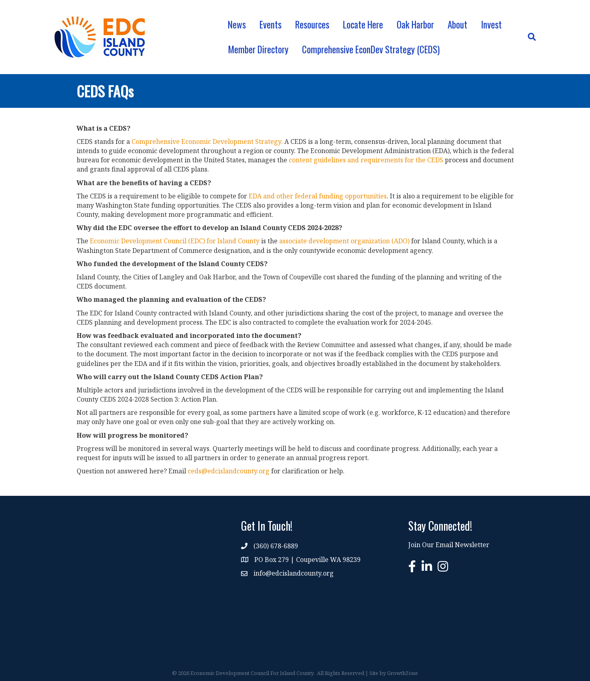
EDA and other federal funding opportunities (318, 196)
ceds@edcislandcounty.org (229, 471)
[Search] (528, 37)
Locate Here (363, 24)
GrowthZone (402, 673)
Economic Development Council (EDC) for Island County (175, 240)
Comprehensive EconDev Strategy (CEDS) (371, 49)
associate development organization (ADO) (344, 240)
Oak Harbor (415, 24)
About (457, 24)
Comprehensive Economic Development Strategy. (207, 141)
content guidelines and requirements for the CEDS (366, 160)
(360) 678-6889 (275, 546)
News (237, 24)
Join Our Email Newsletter (448, 544)
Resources (312, 24)
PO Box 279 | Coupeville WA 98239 (307, 559)
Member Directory (258, 49)
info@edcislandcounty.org (293, 573)
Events (271, 24)
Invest (491, 24)
